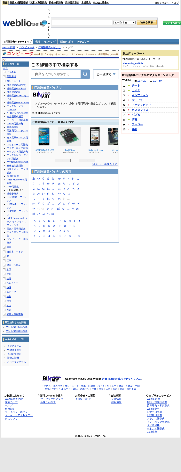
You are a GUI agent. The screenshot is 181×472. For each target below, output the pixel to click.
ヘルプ (175, 2)
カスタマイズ (140, 109)
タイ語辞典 (153, 425)
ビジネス (11, 72)
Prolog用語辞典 (15, 123)
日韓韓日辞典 (72, 2)
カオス (136, 90)
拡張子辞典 (13, 193)
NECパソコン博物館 (17, 113)
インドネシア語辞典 (158, 421)
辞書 (5, 2)
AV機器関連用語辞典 (17, 162)
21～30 (157, 80)
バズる (136, 114)
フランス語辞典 (156, 418)
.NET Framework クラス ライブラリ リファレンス (17, 222)
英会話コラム (14, 346)
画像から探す (66, 41)
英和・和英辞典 (38, 2)
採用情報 (116, 402)
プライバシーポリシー (17, 411)
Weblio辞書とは (14, 398)
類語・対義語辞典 (19, 2)
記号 (66, 231)
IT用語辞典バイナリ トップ (17, 41)
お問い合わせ (83, 398)
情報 (134, 119)
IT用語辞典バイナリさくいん (124, 378)
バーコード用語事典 (17, 120)
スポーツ (11, 292)
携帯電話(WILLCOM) (18, 102)
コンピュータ (27, 47)
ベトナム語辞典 (156, 428)
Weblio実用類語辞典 (16, 327)
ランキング (50, 41)
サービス (137, 100)
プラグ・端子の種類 (17, 148)
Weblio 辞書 (8, 47)
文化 (9, 274)
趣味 (9, 287)
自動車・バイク (15, 251)
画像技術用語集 (15, 165)
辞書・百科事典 (15, 314)
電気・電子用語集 (16, 228)
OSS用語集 (13, 176)
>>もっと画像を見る (105, 164)
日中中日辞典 (56, 2)
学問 (9, 269)
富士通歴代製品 (15, 116)
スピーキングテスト (17, 361)
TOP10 (126, 80)
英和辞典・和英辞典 (158, 405)
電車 (9, 247)
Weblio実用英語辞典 (16, 331)
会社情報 (116, 398)
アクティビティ (141, 104)
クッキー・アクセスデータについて (19, 417)
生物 (9, 296)
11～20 (141, 80)
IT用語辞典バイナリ (49, 47)
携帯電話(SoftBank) (17, 88)
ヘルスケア (12, 283)
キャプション (140, 95)
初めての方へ (161, 2)
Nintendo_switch (133, 63)
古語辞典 (86, 2)
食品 (9, 301)
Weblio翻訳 (153, 408)
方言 (9, 310)
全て (5, 68)
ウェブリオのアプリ (51, 398)
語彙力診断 (13, 357)
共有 (134, 129)
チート (136, 85)
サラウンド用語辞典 (17, 151)
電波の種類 (13, 127)
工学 (9, 260)
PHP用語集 (13, 186)
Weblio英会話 (14, 350)
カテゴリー (83, 41)
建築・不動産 (14, 265)
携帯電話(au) (13, 92)
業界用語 (11, 76)
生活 (9, 278)
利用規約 (10, 408)
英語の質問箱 (14, 353)
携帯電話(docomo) (16, 85)
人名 (9, 305)
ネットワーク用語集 (17, 144)
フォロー (137, 124)
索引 (37, 41)
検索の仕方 (11, 402)
